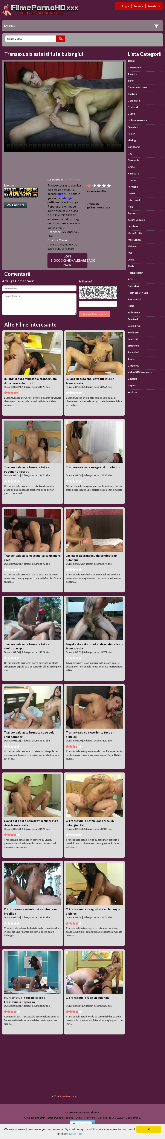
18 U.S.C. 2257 (116, 1117)
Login (125, 6)
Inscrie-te (154, 6)
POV (130, 279)
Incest (131, 193)
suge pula (53, 248)
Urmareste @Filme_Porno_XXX (98, 205)
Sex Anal (67, 232)
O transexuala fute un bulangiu (88, 997)
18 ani (131, 60)
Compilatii (134, 100)
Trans (131, 359)
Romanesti (134, 299)
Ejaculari (133, 127)
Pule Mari (133, 286)
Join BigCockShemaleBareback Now (69, 260)
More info (75, 1134)
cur (74, 244)
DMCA (79, 1117)
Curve (131, 113)
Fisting (132, 140)
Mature (132, 246)
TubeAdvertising (72, 179)
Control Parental (64, 1117)
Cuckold (133, 107)
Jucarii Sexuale (136, 219)
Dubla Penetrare (137, 120)
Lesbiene (133, 226)
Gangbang (134, 146)
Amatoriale (134, 67)
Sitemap (95, 1112)
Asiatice (132, 74)
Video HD (133, 365)
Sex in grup (134, 325)
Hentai (132, 180)
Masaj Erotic (135, 233)
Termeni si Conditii (96, 1117)
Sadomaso (134, 312)
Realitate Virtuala (138, 292)
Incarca (138, 6)
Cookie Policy (133, 1117)
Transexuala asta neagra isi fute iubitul (93, 467)
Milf (130, 252)
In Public (133, 186)
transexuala (55, 244)
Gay (130, 153)
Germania (133, 160)
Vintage (132, 378)
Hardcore (133, 173)
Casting (132, 94)
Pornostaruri (135, 272)
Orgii (131, 259)
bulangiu (67, 198)
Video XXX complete (140, 372)
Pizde (131, 266)
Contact (84, 1112)
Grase (131, 166)
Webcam (133, 392)
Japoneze (133, 213)
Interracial (134, 200)
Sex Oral (133, 339)
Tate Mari (133, 352)
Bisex (131, 80)
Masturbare (135, 239)
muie (67, 244)
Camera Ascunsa (137, 87)
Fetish (131, 133)
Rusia (131, 305)
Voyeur (132, 385)
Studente (133, 345)
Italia (130, 206)
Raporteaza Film (96, 191)
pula (60, 194)
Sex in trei (133, 332)
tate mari (68, 248)
